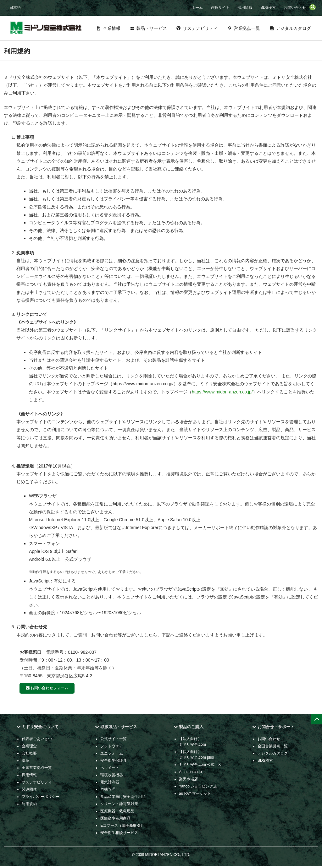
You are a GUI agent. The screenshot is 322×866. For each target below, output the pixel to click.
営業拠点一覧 (247, 28)
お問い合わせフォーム (47, 688)
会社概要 (29, 753)
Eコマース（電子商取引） (122, 825)
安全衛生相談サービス (119, 833)
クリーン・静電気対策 (119, 804)
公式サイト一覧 (113, 739)
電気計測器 (109, 782)
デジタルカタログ (293, 28)
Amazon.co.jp (190, 772)
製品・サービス (151, 28)
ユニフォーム (111, 753)
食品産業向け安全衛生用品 (123, 796)
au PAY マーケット (195, 793)
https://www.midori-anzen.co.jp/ (222, 391)
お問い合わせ (295, 7)
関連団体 (29, 789)
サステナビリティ (200, 28)
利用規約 (29, 804)
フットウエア (111, 746)
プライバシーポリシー (40, 796)
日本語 (15, 7)
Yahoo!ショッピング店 (198, 786)
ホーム (197, 7)
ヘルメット (109, 768)
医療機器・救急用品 (117, 811)
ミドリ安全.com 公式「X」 (202, 764)
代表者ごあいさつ (37, 739)
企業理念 (29, 746)
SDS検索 (268, 7)
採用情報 (245, 7)
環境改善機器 (111, 775)
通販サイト (220, 7)
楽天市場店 (188, 779)
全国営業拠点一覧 (37, 768)
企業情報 (111, 28)
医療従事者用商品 (115, 818)
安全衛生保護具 (113, 760)
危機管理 (107, 789)
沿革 (25, 760)
